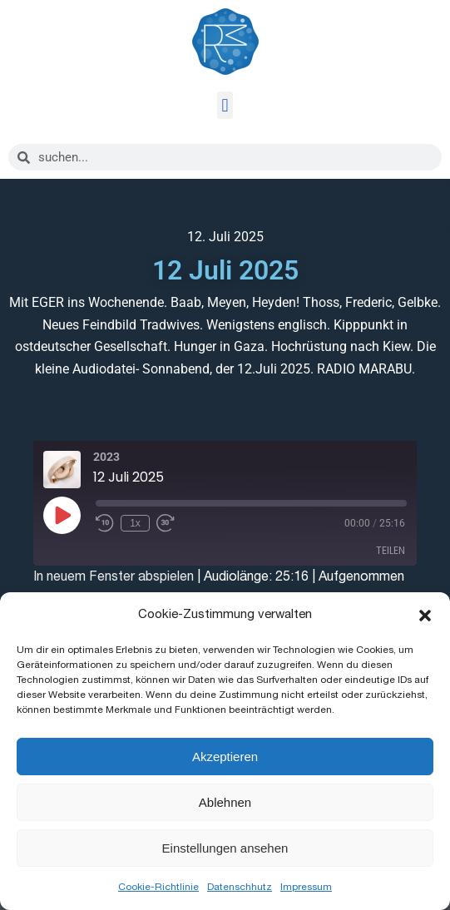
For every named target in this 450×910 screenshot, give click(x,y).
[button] (425, 615)
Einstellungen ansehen (225, 848)
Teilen (390, 550)
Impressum (306, 887)
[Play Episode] (61, 515)
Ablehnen (225, 802)
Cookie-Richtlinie (158, 887)
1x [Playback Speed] (135, 523)
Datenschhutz (239, 887)
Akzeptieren (225, 756)
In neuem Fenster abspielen (113, 576)
